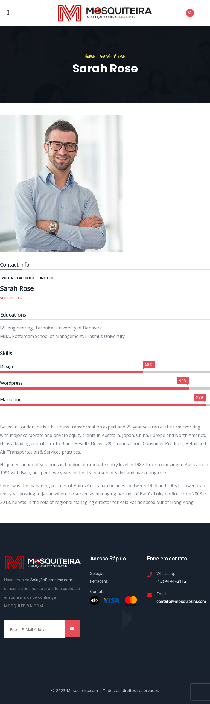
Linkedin (46, 278)
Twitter (7, 278)
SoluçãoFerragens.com (51, 579)
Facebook (26, 278)
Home (90, 56)
